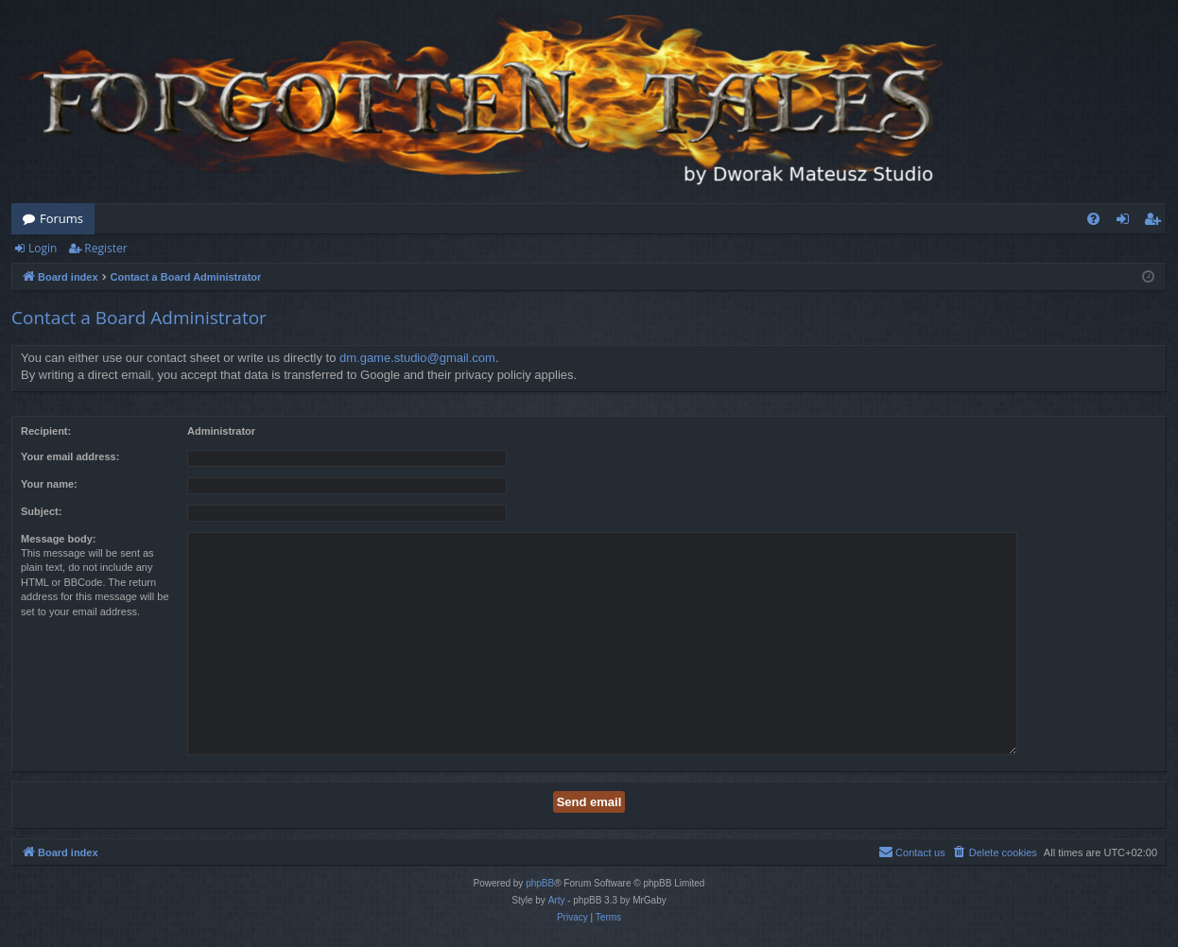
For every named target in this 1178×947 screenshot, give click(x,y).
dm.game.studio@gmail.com (417, 358)
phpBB (540, 883)
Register (105, 248)
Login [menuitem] (1126, 222)
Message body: (58, 538)
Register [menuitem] (1156, 222)
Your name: (49, 484)
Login (42, 248)
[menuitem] (1093, 218)
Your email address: (70, 456)
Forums (61, 218)
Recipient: (46, 431)
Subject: (41, 511)
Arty (556, 900)
